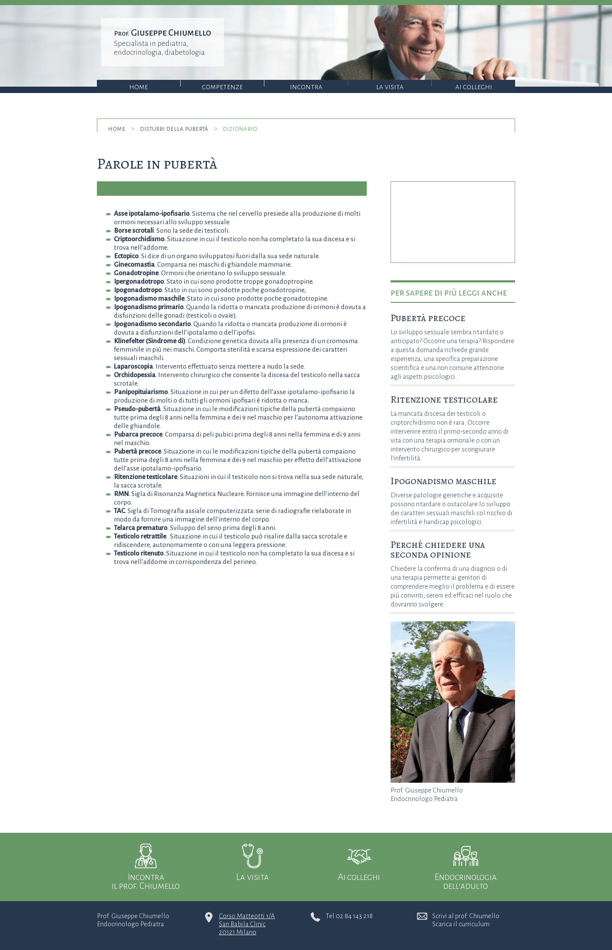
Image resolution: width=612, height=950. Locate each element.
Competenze (222, 87)
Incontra (306, 87)
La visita (390, 87)
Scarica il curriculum (461, 923)
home (116, 128)
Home (138, 87)
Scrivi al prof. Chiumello (465, 915)
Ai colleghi (473, 87)
